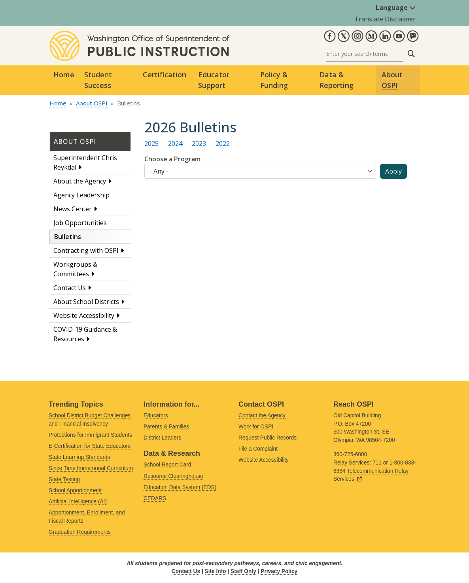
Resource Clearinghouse (173, 476)
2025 (151, 143)
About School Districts (86, 301)
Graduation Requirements (80, 532)
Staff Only (243, 571)
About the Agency (79, 181)
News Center (72, 209)
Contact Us (69, 287)
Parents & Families (166, 427)
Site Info (215, 571)
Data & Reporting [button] (337, 80)
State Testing (64, 479)
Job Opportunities (80, 222)
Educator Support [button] (213, 80)
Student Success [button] (98, 80)
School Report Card (167, 465)
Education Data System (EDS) (180, 487)
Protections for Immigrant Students (90, 435)
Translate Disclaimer (385, 19)
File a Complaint (258, 449)
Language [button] (396, 7)
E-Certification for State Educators (89, 446)
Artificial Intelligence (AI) (78, 502)
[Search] (364, 53)
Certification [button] (164, 74)
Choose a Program (172, 159)
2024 (175, 143)
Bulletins (67, 236)
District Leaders (162, 438)
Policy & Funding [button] (274, 80)
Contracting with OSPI (86, 250)
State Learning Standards (79, 457)
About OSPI (92, 103)
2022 (223, 143)
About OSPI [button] (392, 80)
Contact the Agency (262, 416)
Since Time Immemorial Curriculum (91, 468)
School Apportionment (75, 490)
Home (63, 74)
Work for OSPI (255, 427)
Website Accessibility (83, 315)
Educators (156, 416)
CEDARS (155, 498)
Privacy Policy (279, 571)
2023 (199, 143)
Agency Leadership (81, 195)
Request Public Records (267, 438)
